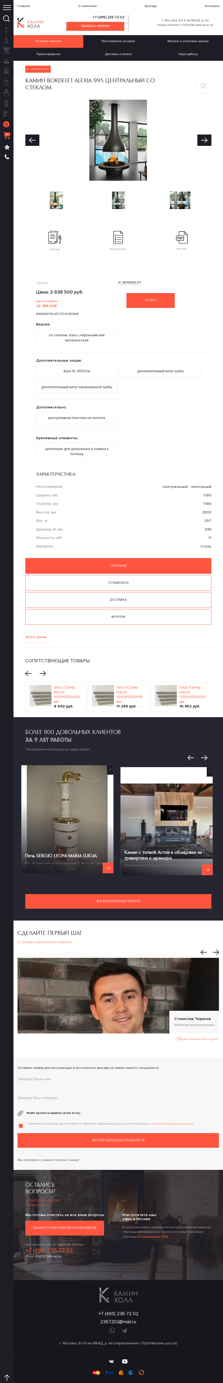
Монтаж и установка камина (188, 40)
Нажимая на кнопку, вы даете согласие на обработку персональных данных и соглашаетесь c (111, 1108)
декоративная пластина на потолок (77, 411)
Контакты (212, 6)
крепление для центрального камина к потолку (77, 442)
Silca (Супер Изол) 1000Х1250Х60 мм (192, 679)
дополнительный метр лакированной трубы (77, 381)
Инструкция (118, 237)
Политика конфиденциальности (118, 1371)
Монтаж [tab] (118, 603)
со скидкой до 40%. (153, 1220)
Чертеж (54, 237)
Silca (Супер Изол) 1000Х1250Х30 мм (67, 679)
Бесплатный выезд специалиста (118, 1124)
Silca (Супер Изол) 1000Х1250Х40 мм (129, 679)
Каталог (182, 237)
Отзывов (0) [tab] (118, 571)
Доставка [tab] (118, 587)
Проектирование (48, 52)
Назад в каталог (38, 66)
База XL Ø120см (76, 366)
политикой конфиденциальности (172, 1108)
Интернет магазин (48, 40)
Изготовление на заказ (118, 40)
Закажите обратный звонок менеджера (64, 1211)
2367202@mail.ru (48, 1239)
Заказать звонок (95, 26)
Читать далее (34, 623)
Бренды (151, 6)
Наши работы (188, 52)
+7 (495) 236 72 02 (109, 17)
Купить (154, 297)
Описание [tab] (118, 556)
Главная (23, 6)
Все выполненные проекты (118, 886)
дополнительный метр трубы (161, 366)
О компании (87, 6)
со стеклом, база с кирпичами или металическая (76, 333)
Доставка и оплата (118, 52)
